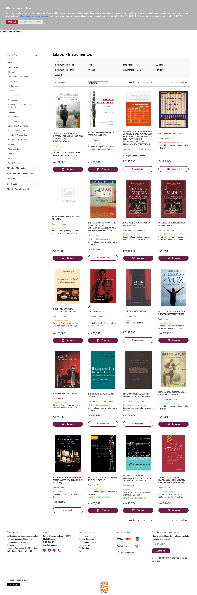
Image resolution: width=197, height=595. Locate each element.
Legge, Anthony (164, 488)
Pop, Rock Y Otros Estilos (18, 77)
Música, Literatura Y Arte (17, 140)
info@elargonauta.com (52, 545)
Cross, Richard (94, 401)
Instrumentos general (64, 65)
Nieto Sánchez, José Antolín (133, 230)
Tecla (10, 158)
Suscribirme (161, 551)
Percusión (160, 70)
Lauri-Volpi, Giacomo (96, 317)
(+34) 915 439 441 (50, 542)
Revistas (11, 144)
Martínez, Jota (58, 488)
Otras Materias (14, 149)
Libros (4, 32)
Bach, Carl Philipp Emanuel (133, 401)
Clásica (11, 72)
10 (151, 82)
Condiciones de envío (87, 542)
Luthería (58, 75)
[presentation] (171, 568)
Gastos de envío (85, 545)
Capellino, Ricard (129, 149)
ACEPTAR (12, 22)
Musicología (13, 100)
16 (176, 82)
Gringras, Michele (129, 486)
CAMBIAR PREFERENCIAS (30, 22)
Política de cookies (86, 539)
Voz (90, 65)
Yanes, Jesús (163, 319)
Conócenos (83, 536)
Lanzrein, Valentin (107, 401)
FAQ (81, 551)
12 (160, 82)
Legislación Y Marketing (17, 135)
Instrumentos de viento (132, 70)
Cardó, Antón (58, 399)
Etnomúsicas (13, 81)
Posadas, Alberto (144, 149)
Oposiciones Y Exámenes (18, 126)
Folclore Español (14, 86)
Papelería (11, 154)
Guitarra (159, 65)
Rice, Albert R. (93, 485)
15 (172, 82)
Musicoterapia (13, 117)
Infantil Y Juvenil (14, 121)
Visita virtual (84, 548)
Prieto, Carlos (58, 146)
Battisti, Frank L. (94, 235)
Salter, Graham (164, 139)
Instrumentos (15, 32)
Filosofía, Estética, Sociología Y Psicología (20, 106)
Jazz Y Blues (13, 67)
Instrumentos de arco (64, 70)
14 (168, 82)
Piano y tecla (127, 65)
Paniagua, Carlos (59, 317)
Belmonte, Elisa (132, 316)
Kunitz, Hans (93, 140)
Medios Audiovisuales (16, 131)
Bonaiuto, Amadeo (59, 224)
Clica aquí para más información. (34, 16)
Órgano (91, 70)
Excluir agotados (61, 82)
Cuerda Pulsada (14, 163)
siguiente (183, 82)
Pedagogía (12, 112)
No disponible (138, 169)
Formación (12, 91)
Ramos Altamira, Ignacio (167, 400)
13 (164, 82)
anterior (132, 82)
